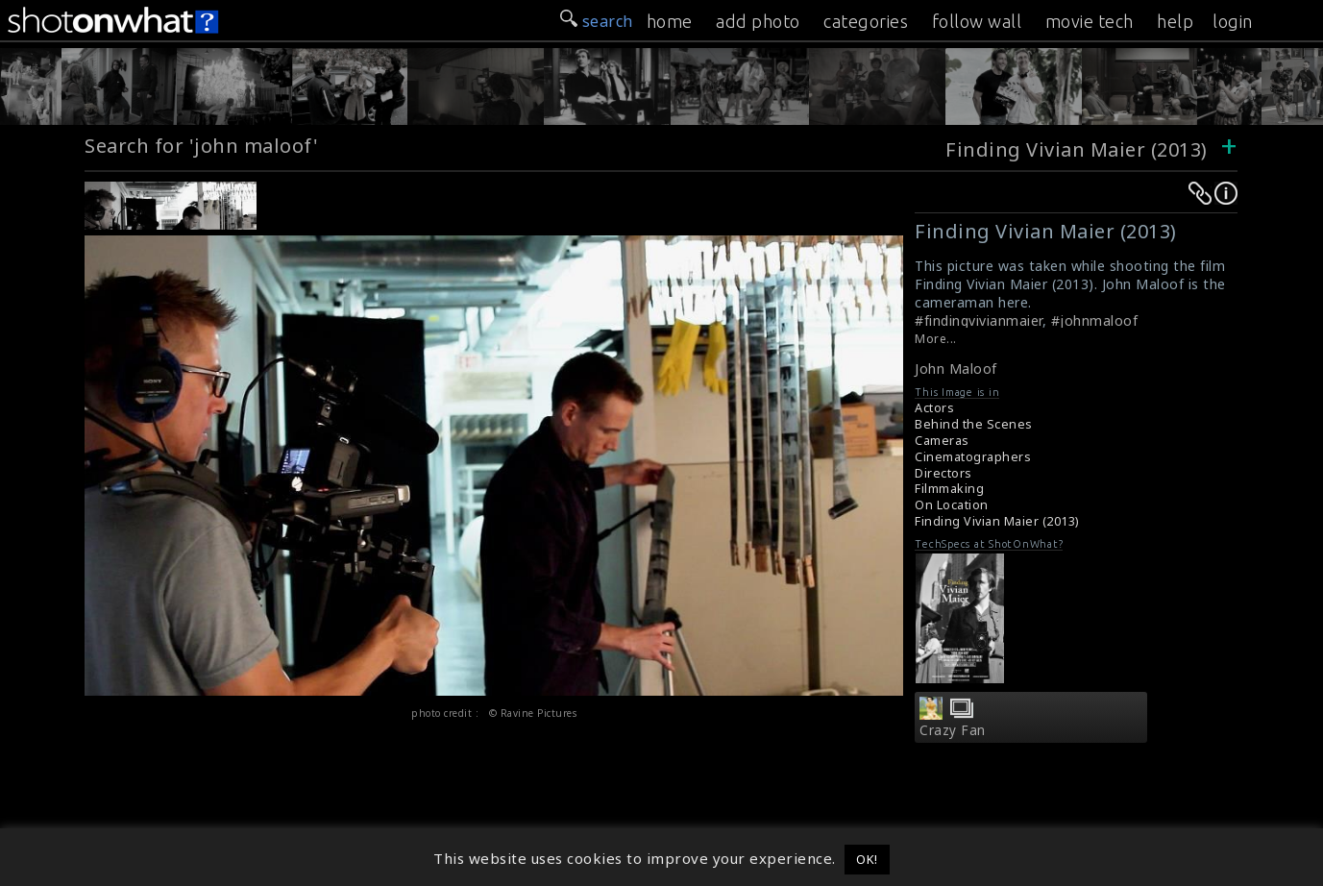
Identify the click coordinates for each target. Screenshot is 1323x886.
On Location (952, 505)
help (1175, 21)
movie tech (1089, 21)
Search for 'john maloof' (201, 146)
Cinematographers (973, 457)
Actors (934, 408)
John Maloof (956, 368)
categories (865, 21)
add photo (758, 21)
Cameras (942, 440)
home (670, 21)
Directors (943, 473)
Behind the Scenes (974, 424)
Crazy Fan (952, 730)
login (1233, 21)
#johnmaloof (1095, 320)
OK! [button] (867, 859)
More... (936, 339)
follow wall (977, 21)
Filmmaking (949, 488)
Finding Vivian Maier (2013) (1076, 149)
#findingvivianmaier (978, 320)
